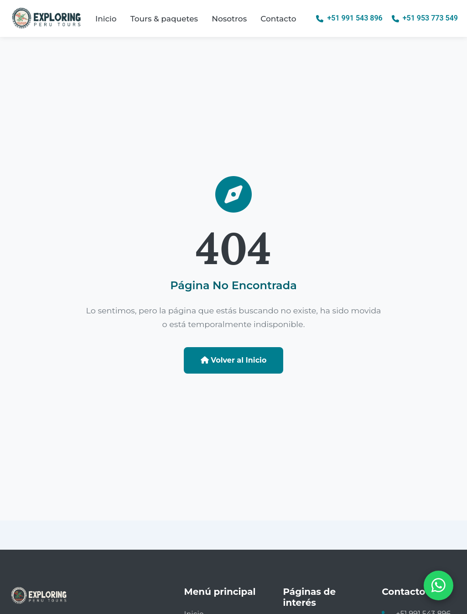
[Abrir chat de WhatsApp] (438, 585)
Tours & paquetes (164, 18)
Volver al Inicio (234, 360)
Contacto (278, 18)
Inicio (106, 18)
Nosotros (229, 18)
